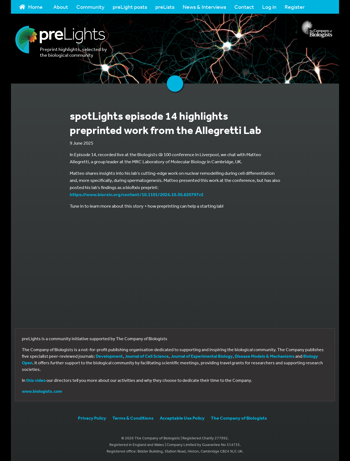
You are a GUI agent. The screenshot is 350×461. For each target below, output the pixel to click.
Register (295, 7)
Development (109, 356)
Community (90, 7)
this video (36, 380)
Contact (244, 7)
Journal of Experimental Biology (202, 356)
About (60, 7)
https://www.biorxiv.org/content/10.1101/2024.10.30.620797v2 (136, 194)
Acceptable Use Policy (182, 418)
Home (31, 7)
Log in (269, 7)
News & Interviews (204, 7)
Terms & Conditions (132, 418)
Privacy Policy (92, 418)
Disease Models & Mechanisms (264, 356)
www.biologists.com (42, 391)
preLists (164, 7)
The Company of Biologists (239, 418)
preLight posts (130, 7)
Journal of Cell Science (147, 356)
